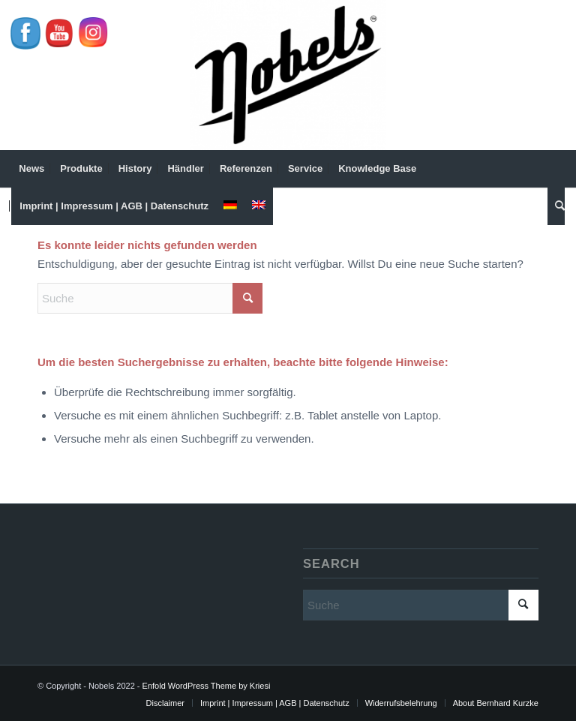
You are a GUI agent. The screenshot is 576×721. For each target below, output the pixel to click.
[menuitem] (31, 169)
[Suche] (556, 206)
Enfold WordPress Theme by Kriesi (206, 685)
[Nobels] (288, 75)
